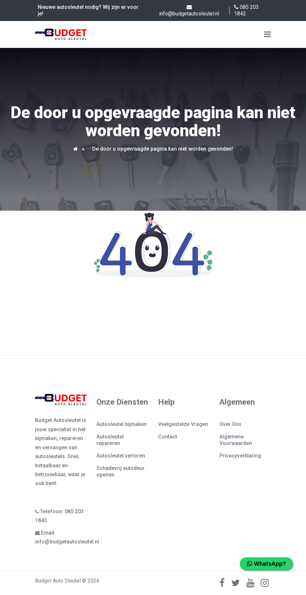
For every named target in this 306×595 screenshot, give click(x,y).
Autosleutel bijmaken (121, 424)
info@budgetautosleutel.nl (189, 10)
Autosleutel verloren (120, 456)
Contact (167, 437)
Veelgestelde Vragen (183, 424)
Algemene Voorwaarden (235, 440)
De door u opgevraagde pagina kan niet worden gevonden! (162, 149)
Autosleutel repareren (110, 440)
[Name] (267, 34)
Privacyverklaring (240, 456)
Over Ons (230, 424)
